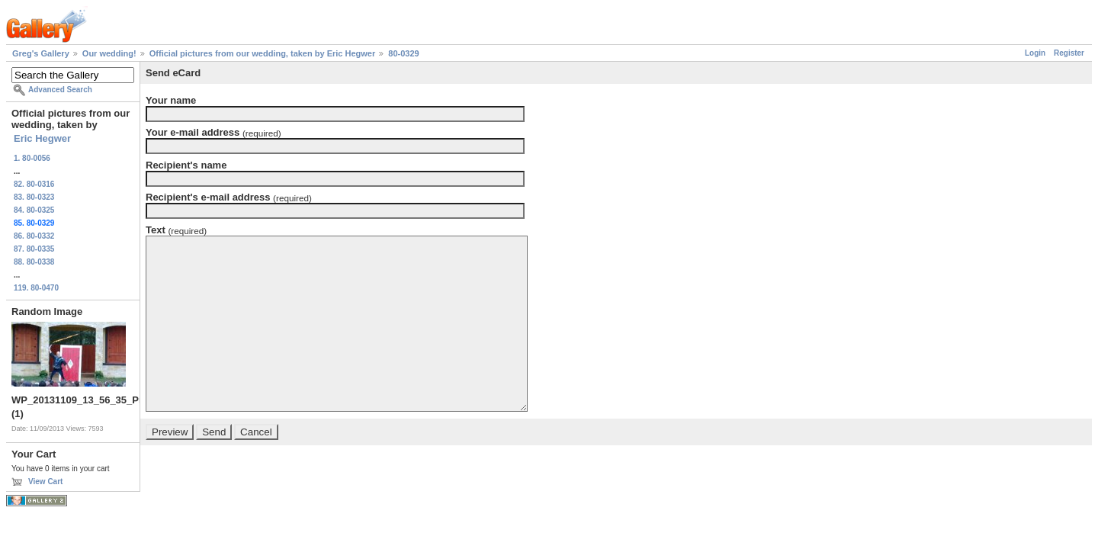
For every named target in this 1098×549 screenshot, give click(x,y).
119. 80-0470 (36, 288)
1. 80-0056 (32, 158)
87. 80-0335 (34, 249)
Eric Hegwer (42, 138)
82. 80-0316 (34, 184)
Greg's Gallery (40, 53)
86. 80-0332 (34, 236)
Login (1035, 53)
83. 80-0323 (34, 197)
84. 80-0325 (34, 210)
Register (1069, 53)
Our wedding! (109, 53)
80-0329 (403, 53)
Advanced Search (60, 89)
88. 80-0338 (34, 262)
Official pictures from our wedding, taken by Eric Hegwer (262, 53)
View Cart (45, 481)
